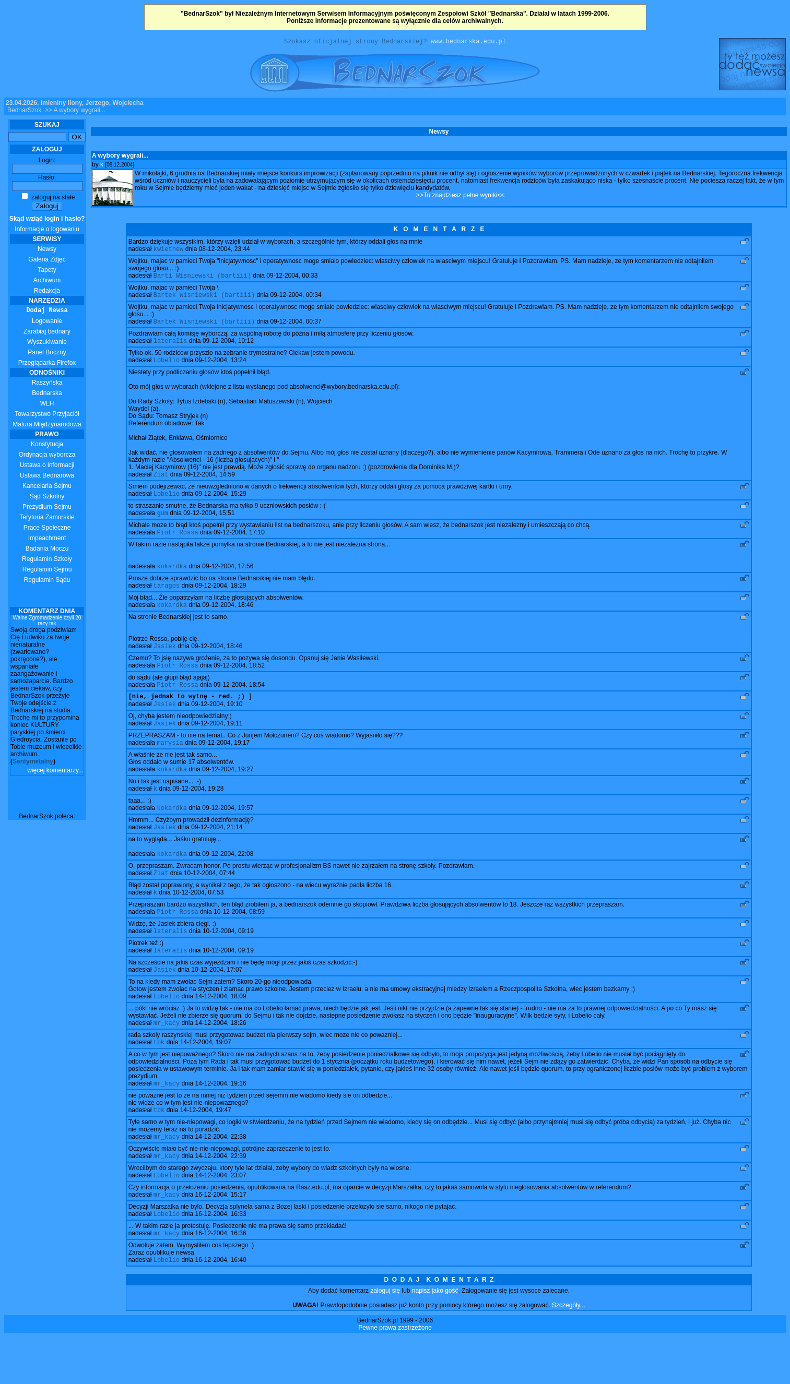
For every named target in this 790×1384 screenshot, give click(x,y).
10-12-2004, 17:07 (216, 1004)
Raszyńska (47, 384)
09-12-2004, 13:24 (220, 368)
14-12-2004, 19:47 (205, 1149)
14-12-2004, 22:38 (220, 1177)
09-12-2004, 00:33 (291, 279)
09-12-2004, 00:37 (295, 327)
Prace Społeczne (47, 529)
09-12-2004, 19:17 (224, 765)
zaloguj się (385, 1337)
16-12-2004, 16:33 (220, 1258)
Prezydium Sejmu (47, 508)
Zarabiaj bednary (46, 333)
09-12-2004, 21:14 (216, 854)
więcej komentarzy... (55, 771)
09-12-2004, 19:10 (216, 725)
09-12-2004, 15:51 (208, 524)
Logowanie (47, 322)
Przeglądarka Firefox (47, 364)
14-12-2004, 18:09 (220, 1031)
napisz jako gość (435, 1337)
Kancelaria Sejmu (47, 487)
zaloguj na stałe (48, 198)
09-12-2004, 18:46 (227, 620)
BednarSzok (24, 111)
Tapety (47, 271)
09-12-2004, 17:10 (239, 544)
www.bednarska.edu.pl (468, 42)
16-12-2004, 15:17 (220, 1238)
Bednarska (47, 394)
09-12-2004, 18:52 (239, 682)
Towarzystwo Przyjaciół (47, 415)
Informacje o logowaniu (47, 225)
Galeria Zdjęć (46, 261)
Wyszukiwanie (47, 343)
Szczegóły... (568, 1352)
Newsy (47, 250)
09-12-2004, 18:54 (239, 703)
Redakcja (47, 292)
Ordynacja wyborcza (47, 456)
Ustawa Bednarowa (47, 477)
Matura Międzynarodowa (47, 425)
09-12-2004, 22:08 (227, 882)
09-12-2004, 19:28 (197, 813)
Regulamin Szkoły (47, 560)
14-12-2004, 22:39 (220, 1197)
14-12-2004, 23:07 (220, 1218)
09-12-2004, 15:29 (220, 503)
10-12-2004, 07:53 (197, 922)
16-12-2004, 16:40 (220, 1306)
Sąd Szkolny (47, 498)
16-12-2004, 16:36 (220, 1279)
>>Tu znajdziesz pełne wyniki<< (460, 196)
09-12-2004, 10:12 (228, 347)
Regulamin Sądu (47, 581)
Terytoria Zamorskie (46, 518)
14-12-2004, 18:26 (220, 1059)
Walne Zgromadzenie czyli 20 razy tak (47, 622)
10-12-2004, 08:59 (239, 943)
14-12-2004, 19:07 (205, 1079)
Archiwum (47, 281)
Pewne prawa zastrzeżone (395, 1374)
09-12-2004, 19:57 (227, 834)
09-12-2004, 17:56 (227, 579)
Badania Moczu (47, 550)
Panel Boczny (47, 353)
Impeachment (47, 539)
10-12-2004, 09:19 (228, 963)
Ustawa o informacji (47, 466)
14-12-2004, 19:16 (220, 1122)
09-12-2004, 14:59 (209, 483)
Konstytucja (47, 445)
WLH (47, 405)
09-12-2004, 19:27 (227, 793)
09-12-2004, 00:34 (295, 299)
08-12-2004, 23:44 (224, 251)
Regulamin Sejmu (47, 571)
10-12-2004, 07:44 (209, 902)
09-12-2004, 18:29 (220, 599)
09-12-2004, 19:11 (216, 745)
